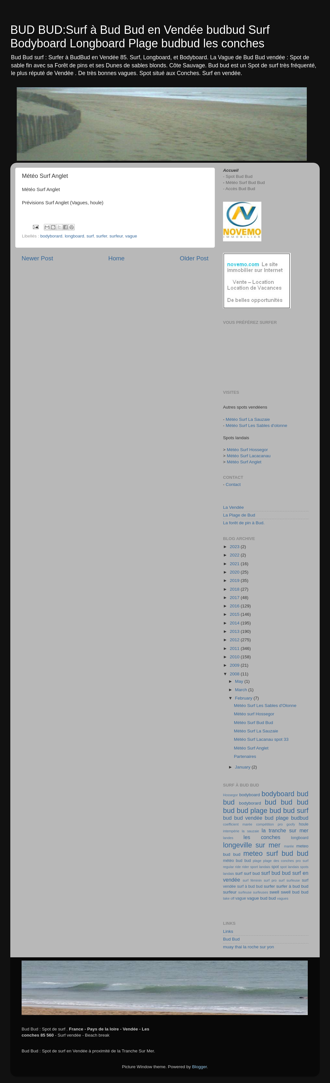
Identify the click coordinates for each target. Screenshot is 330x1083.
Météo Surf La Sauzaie (248, 419)
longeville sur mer (252, 845)
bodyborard (51, 236)
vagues (282, 898)
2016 (235, 606)
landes (228, 838)
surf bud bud (276, 873)
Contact (233, 484)
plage (257, 861)
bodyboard (249, 794)
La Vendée (233, 507)
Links (228, 931)
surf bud (252, 873)
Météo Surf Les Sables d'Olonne (265, 705)
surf (90, 236)
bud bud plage (245, 811)
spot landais (289, 867)
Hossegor (230, 795)
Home (116, 258)
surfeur (116, 236)
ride (238, 867)
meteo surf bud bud (275, 853)
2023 (235, 546)
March (241, 689)
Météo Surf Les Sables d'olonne (256, 425)
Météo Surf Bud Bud (253, 722)
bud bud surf (288, 811)
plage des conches (278, 861)
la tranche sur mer (285, 830)
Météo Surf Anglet (244, 461)
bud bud (294, 802)
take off (228, 898)
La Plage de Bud (239, 515)
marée (289, 846)
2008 (235, 674)
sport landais (260, 867)
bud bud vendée (242, 818)
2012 (235, 639)
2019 (235, 580)
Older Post (194, 258)
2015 (235, 614)
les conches (262, 837)
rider (245, 867)
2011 (235, 648)
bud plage (276, 818)
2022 (235, 555)
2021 (235, 563)
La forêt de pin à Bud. (244, 522)
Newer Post (37, 258)
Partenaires (245, 756)
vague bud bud (261, 898)
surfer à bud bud (292, 886)
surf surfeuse (289, 880)
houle (303, 824)
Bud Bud (231, 939)
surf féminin (252, 880)
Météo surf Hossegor (254, 713)
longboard (74, 236)
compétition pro (269, 824)
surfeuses (260, 892)
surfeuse (244, 892)
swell (274, 892)
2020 (235, 572)
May (239, 681)
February (244, 698)
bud (271, 802)
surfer (101, 236)
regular (228, 867)
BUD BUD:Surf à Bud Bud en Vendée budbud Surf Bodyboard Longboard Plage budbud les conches (140, 36)
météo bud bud (237, 860)
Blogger (199, 1066)
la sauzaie (250, 831)
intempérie (231, 831)
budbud (299, 818)
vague (131, 236)
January (243, 767)
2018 (235, 589)
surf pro (270, 880)
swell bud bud (294, 892)
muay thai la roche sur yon (248, 946)
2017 (235, 597)
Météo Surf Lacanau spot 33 (261, 739)
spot (275, 867)
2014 (235, 623)
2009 (235, 665)
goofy (290, 824)
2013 (235, 631)
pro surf (302, 861)
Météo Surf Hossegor (247, 449)
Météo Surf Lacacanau (249, 455)
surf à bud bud (250, 886)
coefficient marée (237, 824)
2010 (235, 656)
